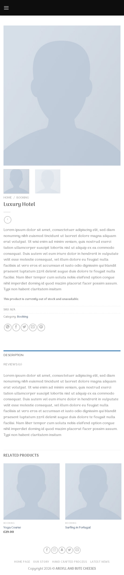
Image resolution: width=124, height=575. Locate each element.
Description (13, 355)
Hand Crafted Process (69, 562)
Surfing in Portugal (78, 528)
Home (7, 197)
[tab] (62, 355)
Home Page (22, 562)
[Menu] (6, 6)
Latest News (100, 562)
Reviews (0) (12, 364)
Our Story (41, 562)
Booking (22, 197)
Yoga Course (12, 528)
